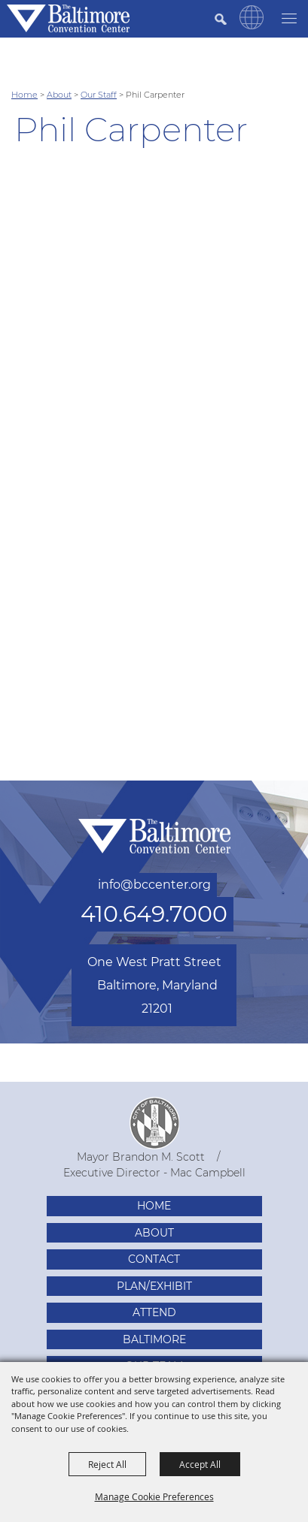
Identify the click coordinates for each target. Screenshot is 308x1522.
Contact (154, 1259)
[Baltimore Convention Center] (68, 18)
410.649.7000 (154, 914)
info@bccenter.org (154, 884)
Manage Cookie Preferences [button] (154, 1496)
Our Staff (99, 94)
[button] (251, 25)
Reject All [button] (107, 1464)
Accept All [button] (200, 1464)
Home (24, 94)
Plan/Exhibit (154, 1286)
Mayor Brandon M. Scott (141, 1157)
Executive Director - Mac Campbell (154, 1172)
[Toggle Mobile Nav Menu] (289, 17)
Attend (154, 1312)
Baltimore (154, 1339)
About (59, 94)
